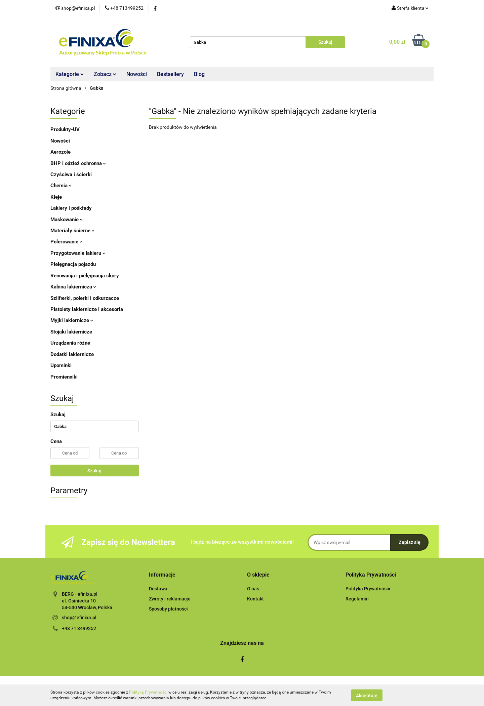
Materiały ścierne (72, 231)
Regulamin (357, 598)
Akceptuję (366, 695)
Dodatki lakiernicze (72, 354)
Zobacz (105, 74)
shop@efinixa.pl (79, 617)
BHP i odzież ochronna (78, 163)
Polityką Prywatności (148, 692)
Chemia (61, 186)
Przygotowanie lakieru (77, 253)
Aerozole (60, 152)
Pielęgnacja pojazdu (73, 264)
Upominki (61, 365)
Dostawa (158, 588)
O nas (253, 588)
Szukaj (94, 470)
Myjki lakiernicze (71, 320)
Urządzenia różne (70, 343)
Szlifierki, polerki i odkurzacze (84, 298)
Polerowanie (66, 242)
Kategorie (69, 74)
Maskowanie (66, 220)
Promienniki (64, 377)
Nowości (136, 74)
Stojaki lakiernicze (71, 332)
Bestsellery (170, 74)
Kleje (56, 197)
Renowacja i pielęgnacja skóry (84, 276)
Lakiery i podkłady (71, 208)
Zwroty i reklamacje (170, 598)
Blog (199, 74)
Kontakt (255, 598)
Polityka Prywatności (368, 588)
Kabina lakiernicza (73, 287)
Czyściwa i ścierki (71, 174)
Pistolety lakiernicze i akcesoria (86, 309)
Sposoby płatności (168, 609)
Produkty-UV (65, 129)
